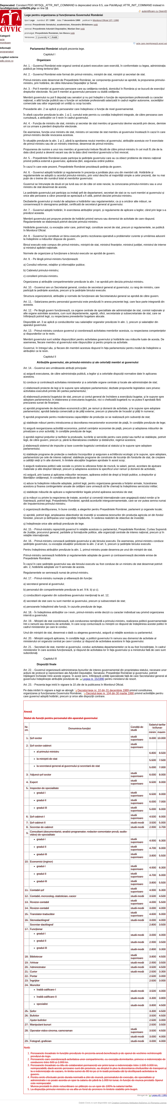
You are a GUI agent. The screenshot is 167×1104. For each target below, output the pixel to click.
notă (96, 24)
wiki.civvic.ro (6, 60)
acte (2, 39)
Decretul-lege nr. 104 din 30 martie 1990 (110, 693)
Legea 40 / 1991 (159, 1095)
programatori (7, 51)
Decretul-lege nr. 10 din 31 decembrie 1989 (103, 690)
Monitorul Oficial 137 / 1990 (106, 20)
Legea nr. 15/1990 (93, 679)
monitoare (5, 42)
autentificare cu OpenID (154, 11)
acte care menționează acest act (151, 43)
